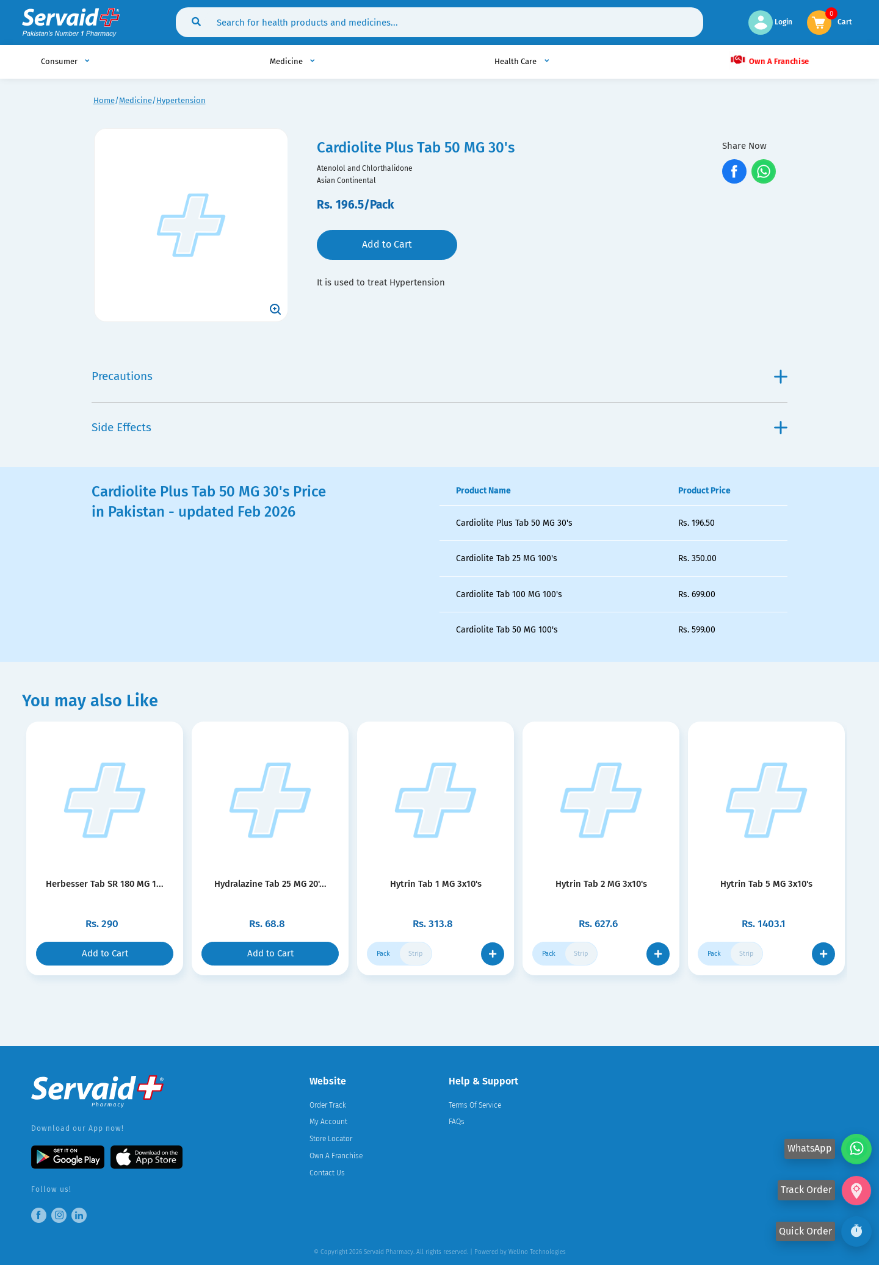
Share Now (744, 145)
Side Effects (439, 427)
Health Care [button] (516, 61)
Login (770, 22)
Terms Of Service (475, 1105)
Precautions (439, 376)
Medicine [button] (287, 61)
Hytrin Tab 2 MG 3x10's (601, 883)
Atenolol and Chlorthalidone (365, 168)
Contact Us (327, 1173)
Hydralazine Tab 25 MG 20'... (270, 883)
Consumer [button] (60, 61)
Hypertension (181, 100)
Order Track (327, 1105)
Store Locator (330, 1138)
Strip (415, 954)
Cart (844, 21)
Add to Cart (387, 244)
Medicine (135, 100)
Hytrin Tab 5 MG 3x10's (766, 883)
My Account (328, 1121)
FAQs (457, 1121)
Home (104, 100)
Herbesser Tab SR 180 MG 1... (105, 883)
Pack (383, 954)
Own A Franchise (769, 60)
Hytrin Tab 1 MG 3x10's (436, 883)
